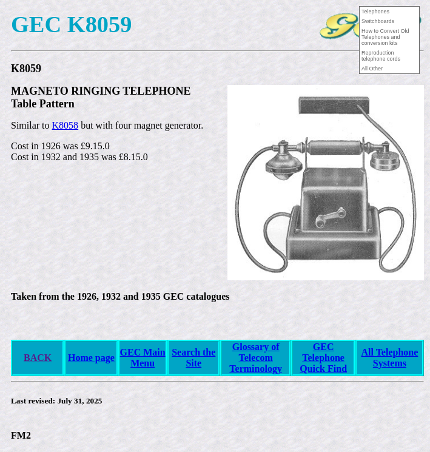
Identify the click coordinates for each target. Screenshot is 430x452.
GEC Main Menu (143, 357)
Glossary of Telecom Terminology (255, 358)
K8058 (65, 125)
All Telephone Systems (389, 357)
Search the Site (193, 357)
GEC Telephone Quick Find (323, 358)
